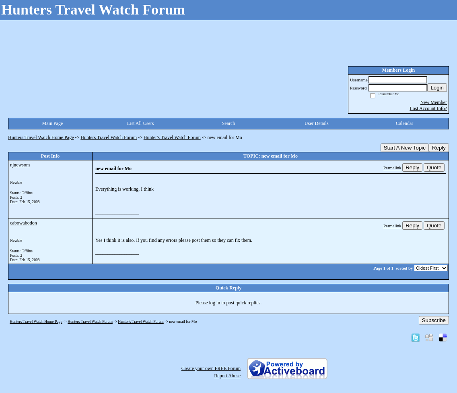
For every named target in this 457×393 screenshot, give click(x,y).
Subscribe (434, 320)
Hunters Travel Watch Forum (108, 137)
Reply (439, 148)
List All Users (140, 123)
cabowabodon (23, 223)
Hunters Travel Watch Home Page (41, 137)
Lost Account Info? (428, 108)
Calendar (404, 123)
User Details (317, 123)
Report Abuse (227, 375)
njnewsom (20, 165)
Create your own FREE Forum (211, 368)
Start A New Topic (405, 148)
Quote (434, 167)
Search (228, 123)
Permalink (392, 167)
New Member (433, 102)
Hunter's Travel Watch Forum (172, 137)
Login (437, 88)
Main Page (52, 123)
